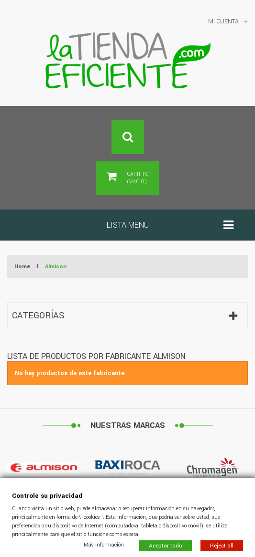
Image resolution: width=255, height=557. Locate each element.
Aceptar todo (165, 545)
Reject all (221, 545)
